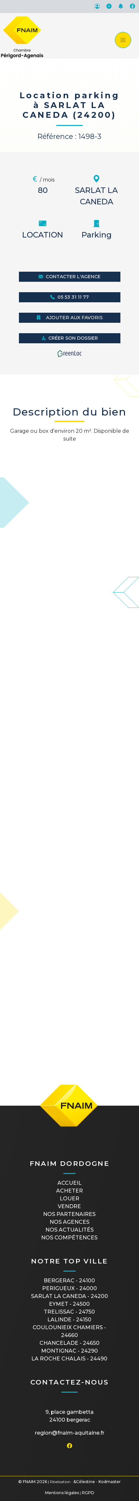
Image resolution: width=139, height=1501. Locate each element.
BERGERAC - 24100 (69, 1280)
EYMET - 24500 (69, 1304)
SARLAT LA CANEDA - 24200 (69, 1296)
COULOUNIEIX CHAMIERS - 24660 (69, 1331)
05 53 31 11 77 (69, 297)
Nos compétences (69, 1238)
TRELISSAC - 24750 (69, 1312)
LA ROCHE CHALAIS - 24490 (69, 1359)
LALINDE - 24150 (69, 1320)
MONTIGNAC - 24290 (69, 1351)
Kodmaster (110, 1481)
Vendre (69, 1206)
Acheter (69, 1191)
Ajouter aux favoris (69, 318)
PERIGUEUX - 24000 (69, 1288)
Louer (69, 1198)
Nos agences (69, 1222)
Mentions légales (62, 1492)
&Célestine (84, 1481)
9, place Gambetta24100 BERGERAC (69, 1416)
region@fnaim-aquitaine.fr (69, 1433)
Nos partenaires (69, 1214)
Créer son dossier (69, 338)
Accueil (69, 1183)
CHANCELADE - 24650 (69, 1343)
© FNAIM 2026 (32, 1481)
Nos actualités (69, 1230)
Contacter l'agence (69, 277)
